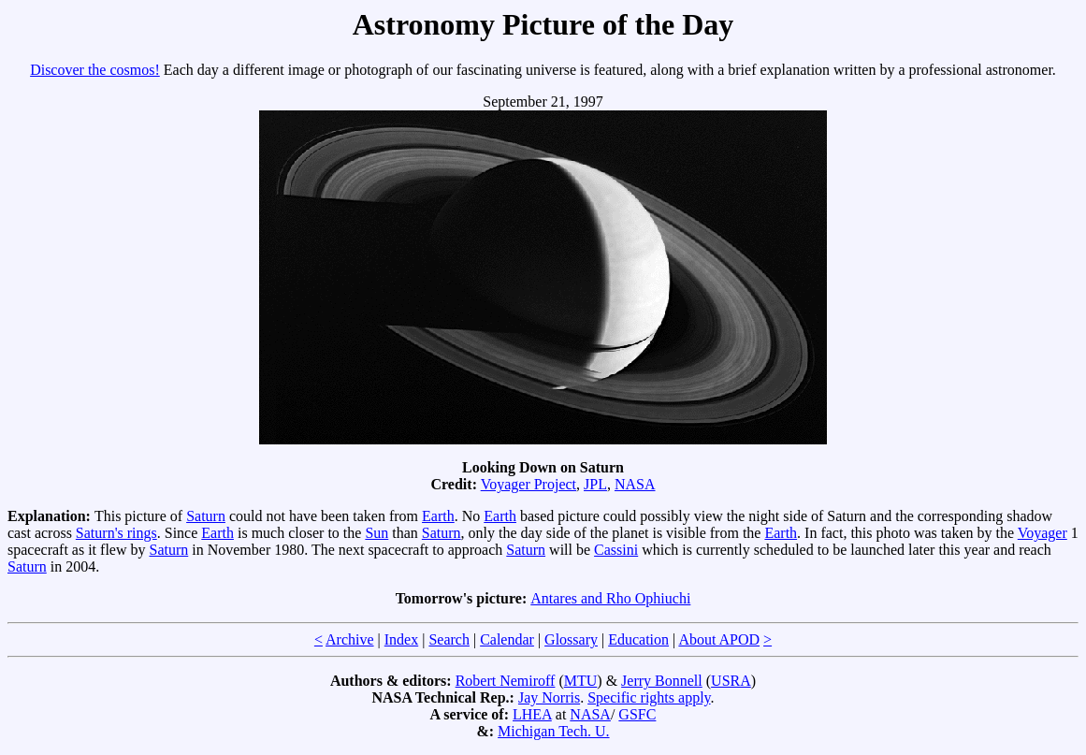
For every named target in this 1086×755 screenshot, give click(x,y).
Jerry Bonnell (661, 681)
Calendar (507, 639)
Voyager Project (528, 484)
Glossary (571, 639)
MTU (581, 681)
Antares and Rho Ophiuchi (610, 598)
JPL (595, 484)
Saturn (205, 516)
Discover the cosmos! (95, 70)
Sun (376, 533)
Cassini (616, 550)
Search (449, 639)
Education (638, 639)
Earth (438, 516)
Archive (350, 639)
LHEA (532, 714)
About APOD (719, 639)
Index (401, 639)
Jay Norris (549, 697)
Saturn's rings (116, 533)
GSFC (637, 714)
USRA (731, 681)
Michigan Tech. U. (553, 731)
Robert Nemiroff (506, 681)
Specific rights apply (648, 697)
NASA (635, 484)
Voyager (1042, 533)
